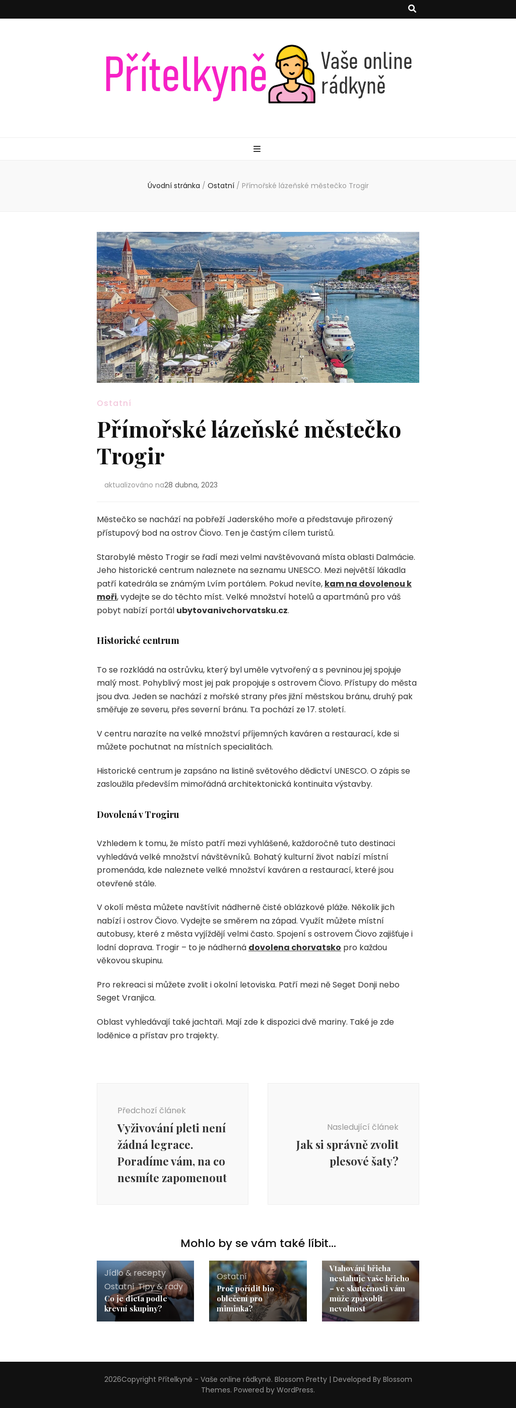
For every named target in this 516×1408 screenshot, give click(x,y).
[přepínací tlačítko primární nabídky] (258, 149)
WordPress (295, 1390)
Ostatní (114, 403)
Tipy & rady (160, 1286)
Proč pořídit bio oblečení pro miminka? (245, 1298)
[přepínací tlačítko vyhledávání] (412, 9)
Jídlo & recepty (135, 1273)
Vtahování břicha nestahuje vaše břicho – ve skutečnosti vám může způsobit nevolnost (369, 1288)
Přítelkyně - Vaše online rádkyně (214, 1379)
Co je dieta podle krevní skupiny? (135, 1303)
